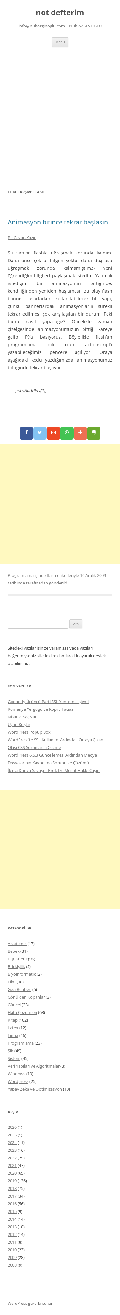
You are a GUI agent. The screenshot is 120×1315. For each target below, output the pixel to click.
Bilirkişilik (16, 966)
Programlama (21, 575)
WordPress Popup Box (29, 732)
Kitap (13, 1020)
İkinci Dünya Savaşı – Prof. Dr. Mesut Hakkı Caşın (54, 770)
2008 (12, 1265)
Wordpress (18, 1081)
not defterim (60, 13)
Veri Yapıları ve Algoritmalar (34, 1066)
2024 (12, 1142)
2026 (12, 1127)
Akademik (17, 943)
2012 (12, 1234)
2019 (12, 1181)
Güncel (14, 1005)
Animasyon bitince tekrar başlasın (58, 222)
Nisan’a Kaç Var (22, 717)
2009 (12, 1257)
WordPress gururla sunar (30, 1303)
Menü (60, 42)
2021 (12, 1165)
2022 (12, 1158)
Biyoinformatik (22, 974)
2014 (12, 1219)
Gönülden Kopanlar (26, 997)
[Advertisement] (60, 110)
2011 (12, 1242)
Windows (16, 1073)
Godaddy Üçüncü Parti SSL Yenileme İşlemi (48, 701)
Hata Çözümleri (22, 1012)
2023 (12, 1150)
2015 (12, 1211)
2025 (12, 1135)
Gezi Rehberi (19, 989)
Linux (13, 1035)
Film (12, 982)
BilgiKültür (17, 959)
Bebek (14, 951)
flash (51, 575)
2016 (12, 1204)
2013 (12, 1227)
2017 (12, 1196)
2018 (12, 1188)
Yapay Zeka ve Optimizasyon (35, 1089)
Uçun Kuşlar (19, 724)
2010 (12, 1250)
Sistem (14, 1058)
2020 (12, 1173)
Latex (13, 1028)
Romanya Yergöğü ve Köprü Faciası (41, 709)
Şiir (10, 1051)
